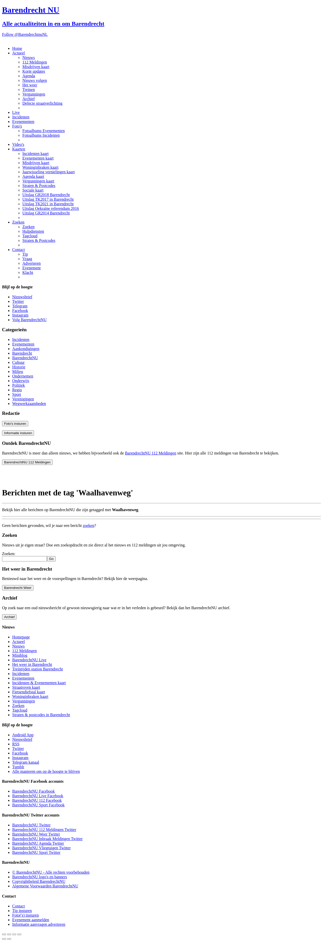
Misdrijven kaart (35, 67)
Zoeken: (8, 554)
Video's (18, 144)
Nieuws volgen (34, 80)
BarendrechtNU (25, 358)
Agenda (28, 76)
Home (17, 48)
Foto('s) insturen (25, 915)
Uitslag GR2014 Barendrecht (46, 213)
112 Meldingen (34, 62)
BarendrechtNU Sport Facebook (38, 805)
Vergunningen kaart (38, 181)
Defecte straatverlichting (42, 103)
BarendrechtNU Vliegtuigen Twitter (41, 848)
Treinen (28, 89)
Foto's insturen (15, 424)
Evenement (31, 268)
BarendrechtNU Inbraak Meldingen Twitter (47, 839)
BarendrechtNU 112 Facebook (37, 800)
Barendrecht (22, 353)
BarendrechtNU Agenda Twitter (38, 843)
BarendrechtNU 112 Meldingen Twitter (44, 829)
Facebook (20, 310)
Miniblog (19, 655)
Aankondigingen (25, 349)
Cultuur (18, 362)
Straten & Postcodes (38, 185)
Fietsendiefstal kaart (28, 692)
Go (51, 559)
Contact (18, 249)
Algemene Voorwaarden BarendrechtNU (45, 886)
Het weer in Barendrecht (32, 664)
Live (16, 112)
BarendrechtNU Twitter (31, 825)
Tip (25, 254)
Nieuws (28, 57)
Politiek (18, 385)
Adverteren (31, 263)
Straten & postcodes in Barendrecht (41, 715)
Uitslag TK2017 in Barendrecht (48, 199)
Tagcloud (29, 236)
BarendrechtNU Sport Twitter (36, 852)
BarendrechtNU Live (29, 660)
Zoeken (18, 222)
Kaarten (18, 149)
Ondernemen (22, 376)
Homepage (21, 637)
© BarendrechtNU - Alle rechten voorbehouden (50, 872)
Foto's (17, 126)
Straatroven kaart (26, 687)
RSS (15, 744)
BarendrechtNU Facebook (33, 791)
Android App (23, 735)
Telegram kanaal (25, 762)
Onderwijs (20, 381)
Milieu (17, 371)
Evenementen (23, 121)
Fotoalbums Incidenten (41, 135)
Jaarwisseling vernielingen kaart (48, 172)
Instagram (20, 315)
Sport (16, 394)
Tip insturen (22, 910)
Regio (17, 390)
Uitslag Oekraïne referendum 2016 (50, 208)
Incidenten (20, 117)
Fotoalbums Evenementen (43, 131)
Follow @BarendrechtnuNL (25, 34)
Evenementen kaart (38, 158)
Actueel (18, 53)
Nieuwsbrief (22, 297)
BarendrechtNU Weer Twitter (36, 834)
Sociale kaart (32, 190)
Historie (18, 367)
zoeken (88, 525)
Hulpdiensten (33, 231)
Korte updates (33, 71)
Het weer (29, 85)
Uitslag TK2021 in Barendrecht (48, 204)
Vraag (27, 259)
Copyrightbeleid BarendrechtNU (38, 881)
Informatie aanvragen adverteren (38, 924)
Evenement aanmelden (30, 920)
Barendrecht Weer (18, 588)
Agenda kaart (33, 176)
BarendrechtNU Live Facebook (37, 796)
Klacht (27, 272)
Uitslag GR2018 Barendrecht (46, 195)
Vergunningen (33, 94)
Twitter (18, 301)
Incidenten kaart (35, 153)
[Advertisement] (42, 475)
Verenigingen (23, 399)
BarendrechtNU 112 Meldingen (150, 453)
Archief (28, 99)
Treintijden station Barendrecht (37, 669)
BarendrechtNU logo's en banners (39, 877)
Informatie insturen (18, 433)
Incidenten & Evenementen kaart (39, 683)
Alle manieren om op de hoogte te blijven (46, 771)
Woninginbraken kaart (40, 167)
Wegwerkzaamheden (29, 403)
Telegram (19, 306)
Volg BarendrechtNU (29, 320)
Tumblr (18, 767)
